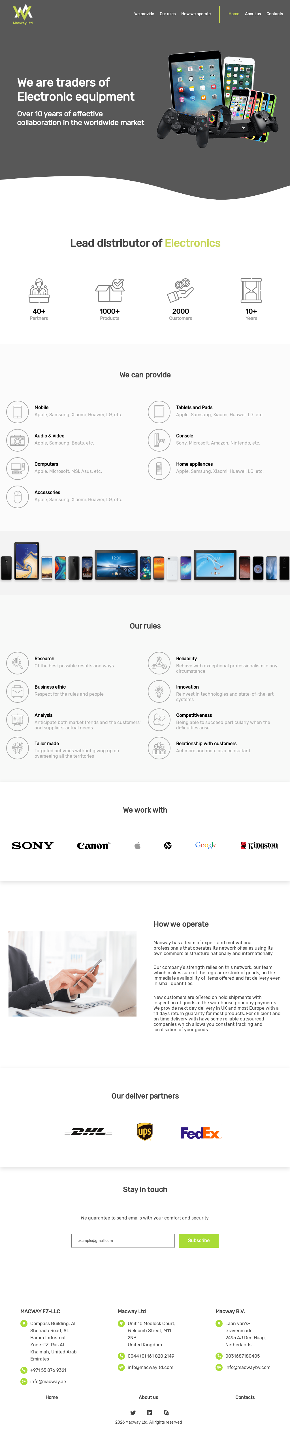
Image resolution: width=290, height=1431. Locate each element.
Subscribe (199, 1240)
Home (234, 14)
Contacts (274, 14)
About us (253, 14)
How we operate (196, 14)
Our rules (168, 14)
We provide (144, 14)
